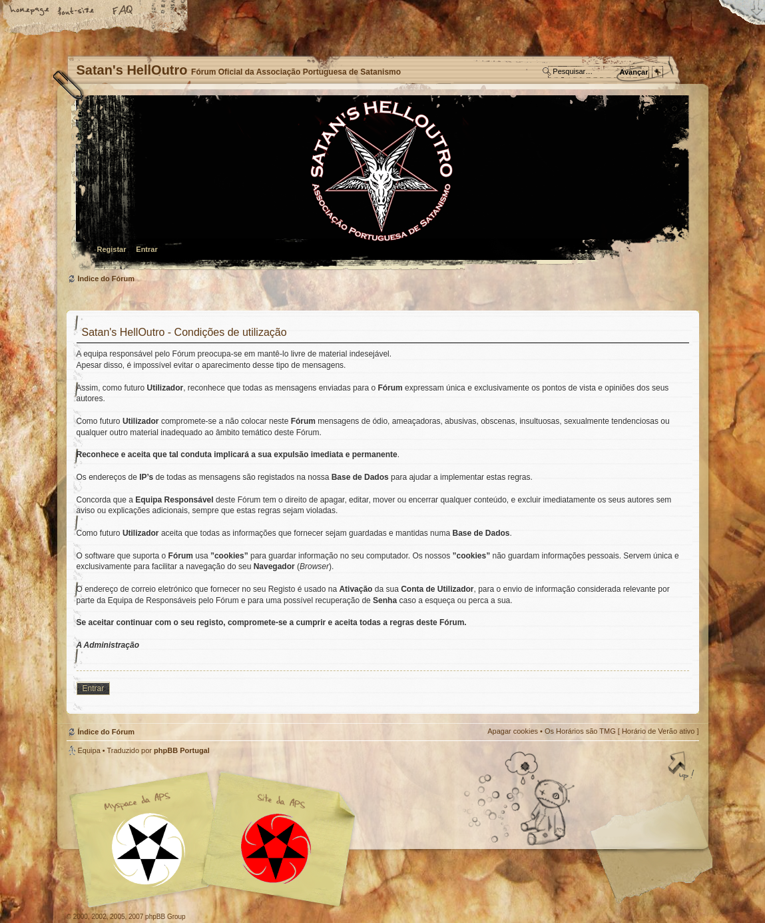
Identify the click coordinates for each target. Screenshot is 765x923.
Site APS (276, 849)
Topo (682, 767)
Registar (112, 249)
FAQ (123, 11)
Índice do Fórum (381, 183)
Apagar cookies (512, 731)
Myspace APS (216, 839)
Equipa (89, 750)
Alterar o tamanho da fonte (76, 11)
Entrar (146, 249)
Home (30, 11)
